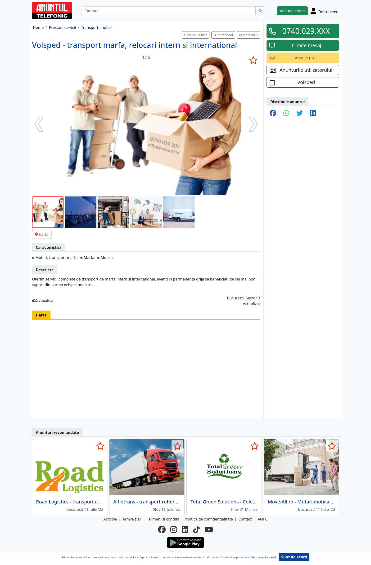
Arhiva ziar (131, 519)
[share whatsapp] (286, 113)
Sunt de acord (294, 557)
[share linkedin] (313, 113)
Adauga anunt (292, 10)
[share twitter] (299, 113)
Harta (41, 315)
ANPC (262, 519)
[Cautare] (168, 10)
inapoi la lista (195, 35)
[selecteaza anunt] (253, 60)
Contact (245, 519)
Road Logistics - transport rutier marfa (79, 501)
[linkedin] (185, 529)
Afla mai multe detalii (263, 557)
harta (41, 234)
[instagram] (173, 529)
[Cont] (324, 11)
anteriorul (223, 35)
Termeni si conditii (163, 519)
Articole (110, 519)
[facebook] (162, 529)
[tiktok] (196, 529)
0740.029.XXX (306, 31)
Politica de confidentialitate (209, 519)
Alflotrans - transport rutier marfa (151, 501)
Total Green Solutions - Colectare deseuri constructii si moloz (258, 501)
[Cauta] (260, 10)
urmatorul (248, 35)
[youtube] (208, 529)
